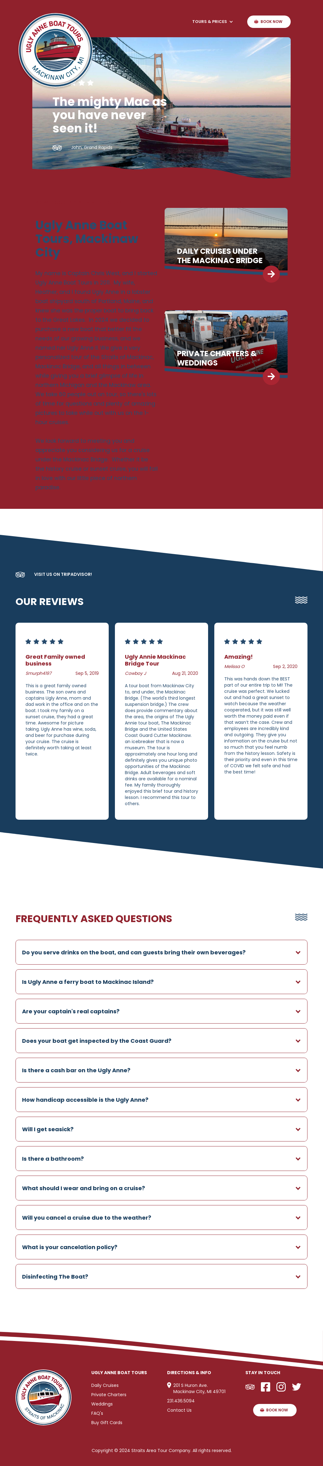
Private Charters (108, 1395)
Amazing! (238, 657)
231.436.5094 (181, 1401)
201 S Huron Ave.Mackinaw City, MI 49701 (199, 1388)
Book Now (271, 21)
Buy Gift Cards (106, 1422)
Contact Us (179, 1410)
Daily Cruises (105, 1385)
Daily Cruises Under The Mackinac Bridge (220, 256)
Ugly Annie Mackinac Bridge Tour (155, 660)
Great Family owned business (55, 660)
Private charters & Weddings (217, 358)
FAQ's (97, 1413)
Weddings (102, 1404)
